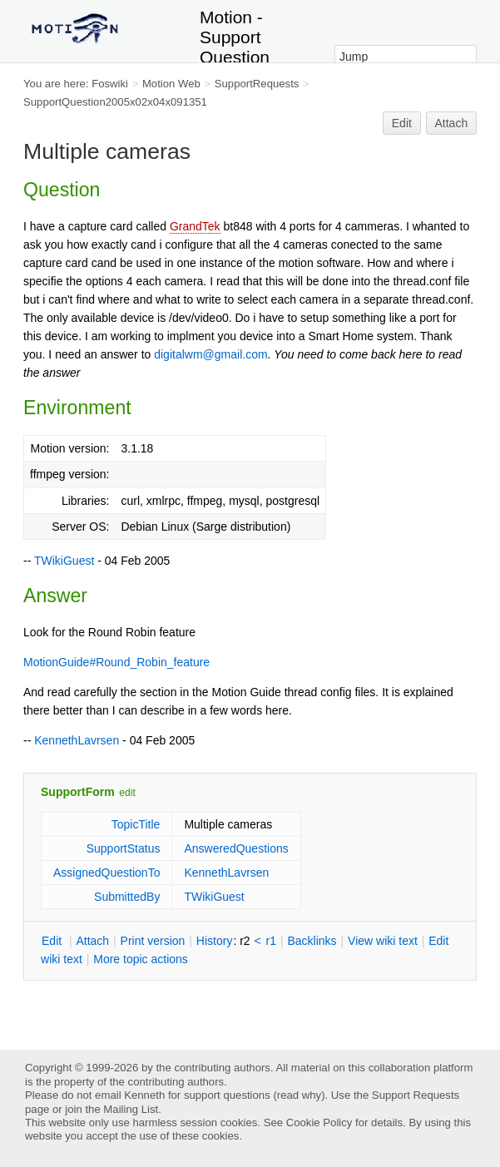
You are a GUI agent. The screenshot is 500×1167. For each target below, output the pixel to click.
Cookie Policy (319, 1122)
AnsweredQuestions (236, 848)
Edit (402, 123)
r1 (271, 940)
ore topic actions (140, 959)
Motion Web (171, 83)
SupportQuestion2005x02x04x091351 (115, 102)
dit (53, 940)
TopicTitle (136, 824)
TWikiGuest (64, 560)
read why (299, 1095)
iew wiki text (383, 940)
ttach (92, 940)
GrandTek (195, 226)
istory (214, 940)
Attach (451, 123)
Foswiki (110, 83)
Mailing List (130, 1109)
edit (127, 793)
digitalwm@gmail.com (210, 354)
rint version (153, 940)
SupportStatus (124, 848)
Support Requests (415, 1095)
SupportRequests (257, 83)
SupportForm (78, 792)
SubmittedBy (127, 896)
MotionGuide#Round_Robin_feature (116, 662)
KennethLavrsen (76, 740)
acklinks (311, 940)
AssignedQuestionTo (106, 872)
